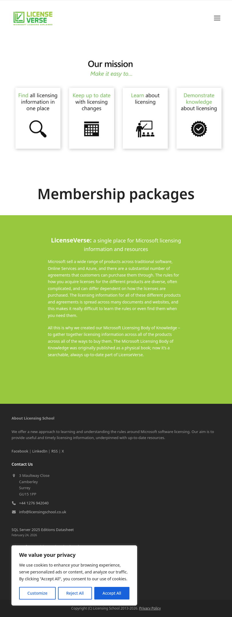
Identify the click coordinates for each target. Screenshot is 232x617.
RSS (54, 451)
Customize (37, 593)
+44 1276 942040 (34, 503)
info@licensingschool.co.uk (42, 511)
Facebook (20, 451)
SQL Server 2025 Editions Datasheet (43, 529)
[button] (217, 18)
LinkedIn (39, 451)
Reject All (75, 593)
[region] (74, 575)
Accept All (112, 593)
